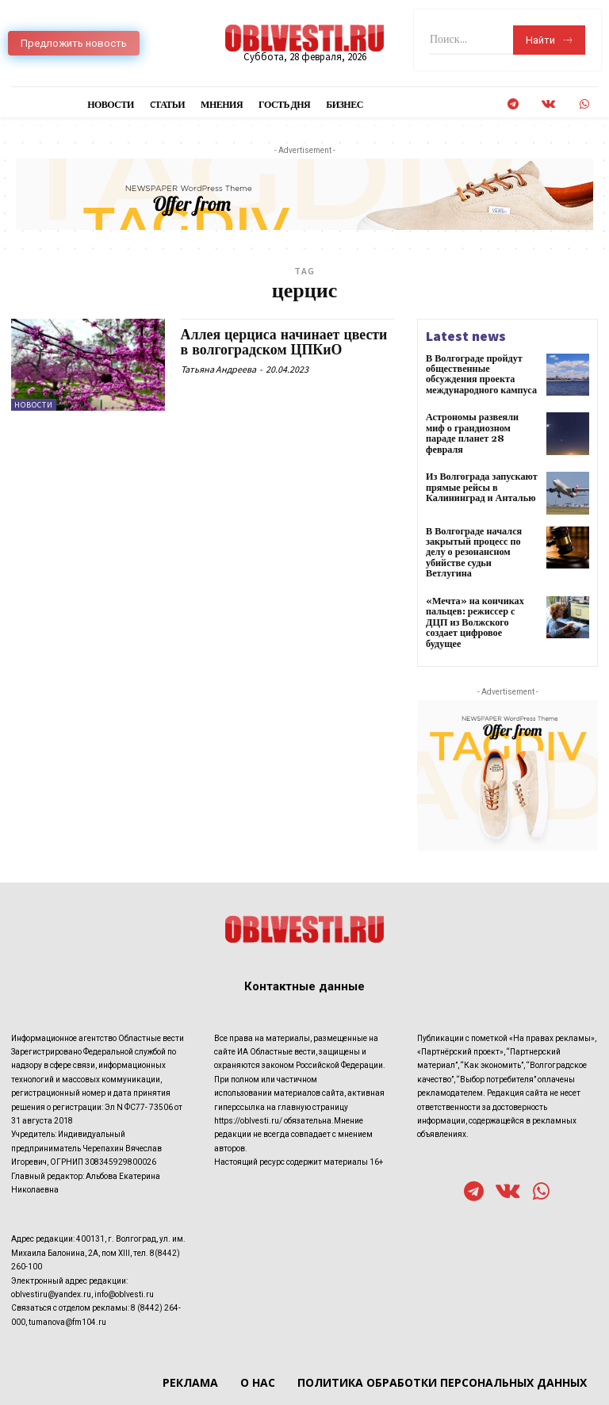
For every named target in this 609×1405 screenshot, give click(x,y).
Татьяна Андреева (218, 369)
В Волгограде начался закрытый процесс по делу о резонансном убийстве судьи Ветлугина (482, 541)
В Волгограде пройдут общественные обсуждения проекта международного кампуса (480, 374)
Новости (33, 405)
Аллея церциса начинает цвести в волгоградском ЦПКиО (285, 343)
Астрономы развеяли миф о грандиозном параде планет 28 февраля (482, 427)
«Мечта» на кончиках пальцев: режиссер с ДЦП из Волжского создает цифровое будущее (481, 600)
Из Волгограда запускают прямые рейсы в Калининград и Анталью (480, 481)
